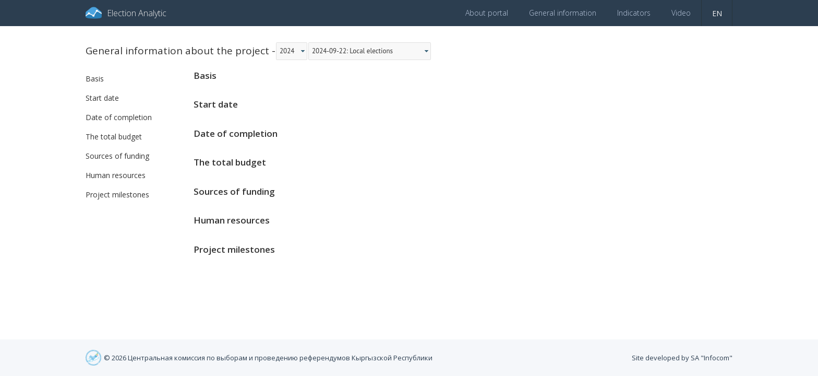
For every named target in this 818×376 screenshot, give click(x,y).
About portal (486, 13)
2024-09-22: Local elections (352, 50)
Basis (95, 79)
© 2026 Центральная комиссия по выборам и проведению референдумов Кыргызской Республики (268, 357)
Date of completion (119, 117)
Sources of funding (117, 156)
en (717, 13)
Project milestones (117, 194)
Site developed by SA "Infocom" (682, 357)
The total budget (114, 137)
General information (562, 13)
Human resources (116, 175)
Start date (102, 98)
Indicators (634, 13)
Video (681, 13)
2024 (287, 50)
